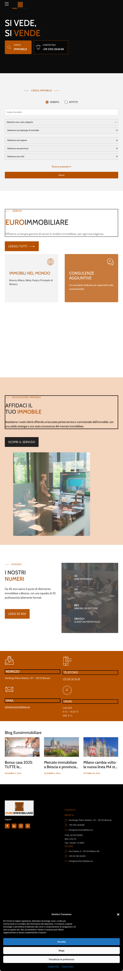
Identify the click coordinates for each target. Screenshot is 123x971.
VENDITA (54, 102)
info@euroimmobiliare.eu (17, 711)
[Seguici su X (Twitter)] (27, 826)
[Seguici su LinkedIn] (14, 826)
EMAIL (9, 705)
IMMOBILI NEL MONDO (29, 273)
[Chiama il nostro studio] (38, 47)
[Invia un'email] (9, 693)
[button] (118, 914)
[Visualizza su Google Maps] (9, 664)
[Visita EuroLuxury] (31, 265)
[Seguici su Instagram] (20, 826)
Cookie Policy (53, 966)
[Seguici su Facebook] (7, 826)
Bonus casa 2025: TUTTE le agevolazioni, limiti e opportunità (21, 769)
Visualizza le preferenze (61, 959)
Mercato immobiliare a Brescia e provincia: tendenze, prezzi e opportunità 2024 (60, 769)
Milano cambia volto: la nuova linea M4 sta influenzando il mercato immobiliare (100, 769)
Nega (61, 950)
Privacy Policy (68, 966)
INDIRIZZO (12, 675)
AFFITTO (73, 102)
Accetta (61, 941)
